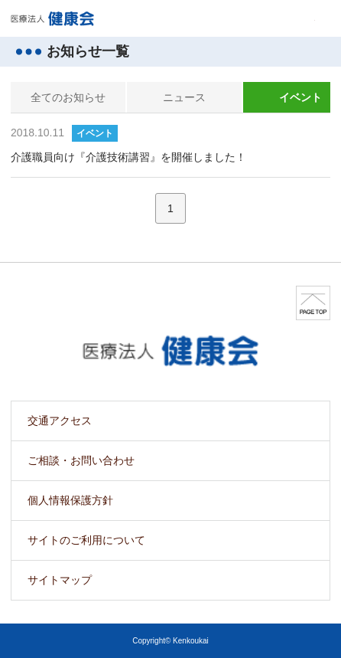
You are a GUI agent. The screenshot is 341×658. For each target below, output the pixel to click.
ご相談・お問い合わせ (81, 460)
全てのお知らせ (68, 97)
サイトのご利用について (86, 540)
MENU (305, 18)
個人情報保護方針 (70, 500)
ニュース (184, 97)
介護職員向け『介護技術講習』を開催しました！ (128, 157)
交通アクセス (60, 420)
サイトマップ (60, 580)
